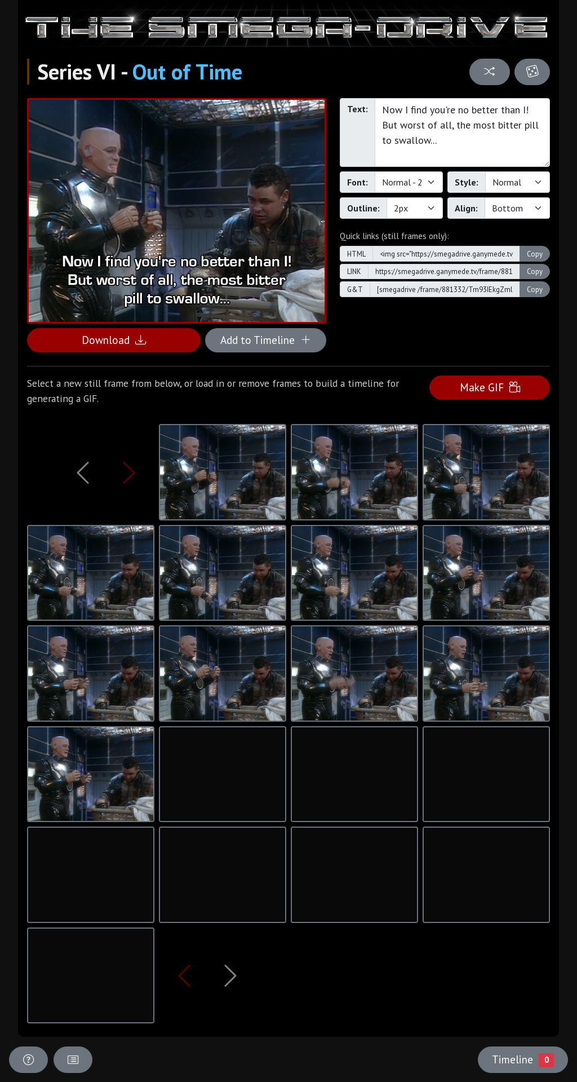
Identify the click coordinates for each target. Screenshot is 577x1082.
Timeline (523, 1059)
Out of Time (187, 72)
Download (114, 340)
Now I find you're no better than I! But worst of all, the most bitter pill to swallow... (462, 132)
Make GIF (490, 387)
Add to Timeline (265, 340)
